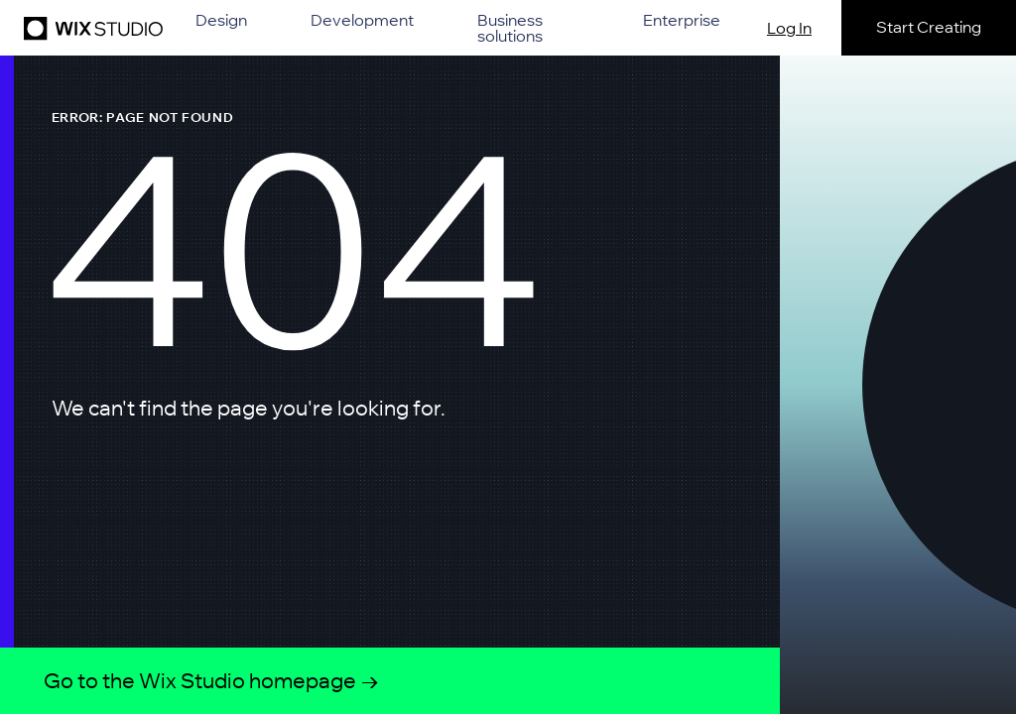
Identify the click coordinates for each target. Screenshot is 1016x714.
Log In (789, 28)
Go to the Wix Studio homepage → (212, 680)
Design (221, 21)
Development (362, 21)
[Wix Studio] (90, 28)
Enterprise (681, 21)
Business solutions (510, 28)
